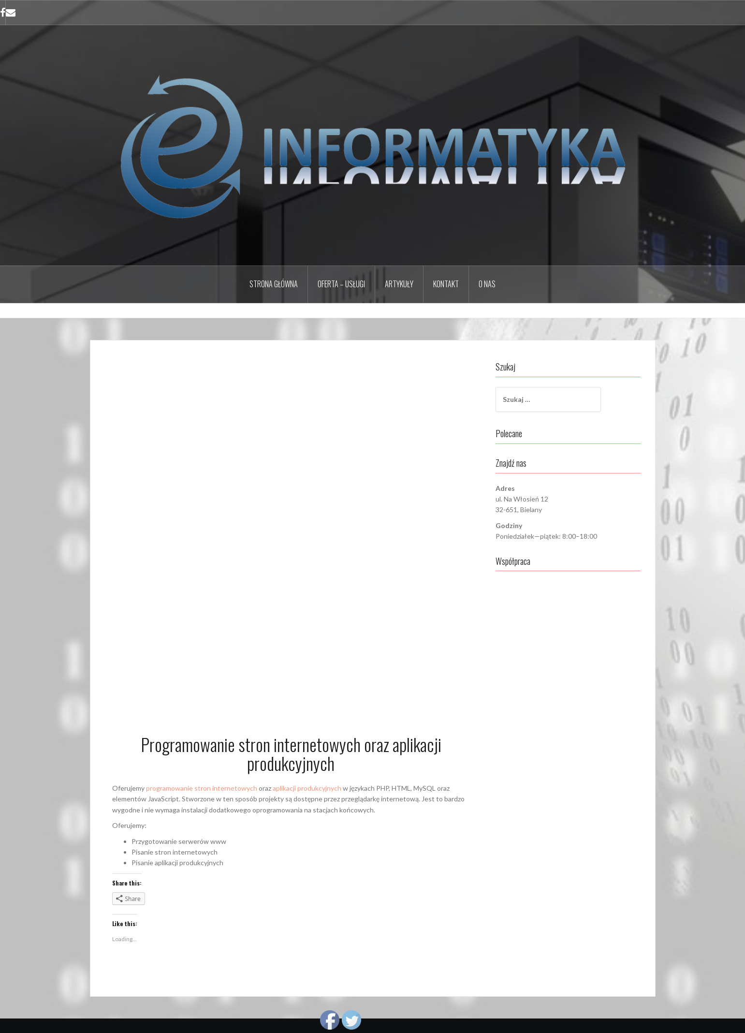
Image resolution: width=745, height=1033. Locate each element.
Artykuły (399, 284)
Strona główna (273, 284)
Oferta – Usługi (341, 284)
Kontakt (446, 284)
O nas (487, 284)
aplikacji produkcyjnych (307, 788)
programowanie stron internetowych (201, 788)
